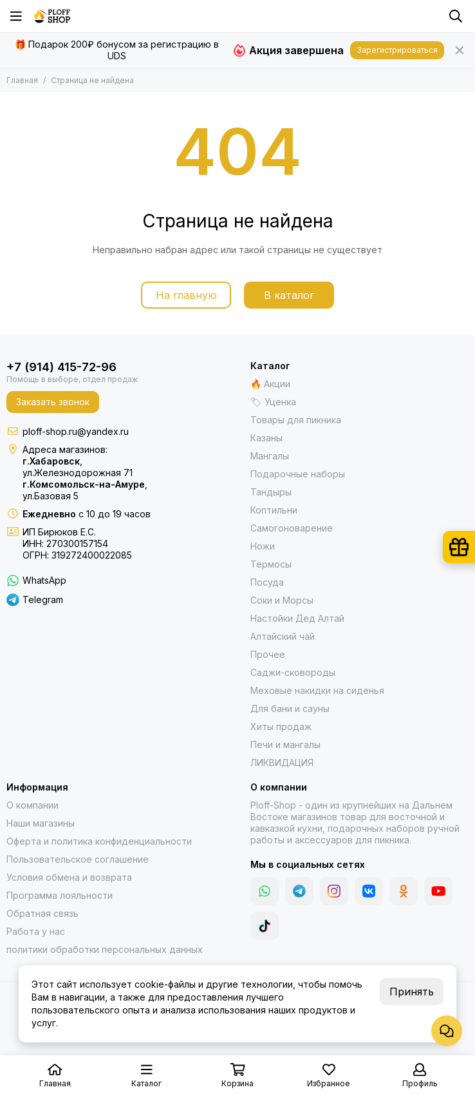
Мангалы (269, 455)
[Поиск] (456, 16)
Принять (411, 991)
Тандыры (271, 491)
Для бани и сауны (290, 708)
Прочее (267, 654)
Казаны (266, 437)
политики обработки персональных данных (104, 949)
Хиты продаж (281, 726)
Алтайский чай (282, 636)
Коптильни (273, 509)
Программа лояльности (59, 895)
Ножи (262, 546)
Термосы (271, 564)
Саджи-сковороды (292, 672)
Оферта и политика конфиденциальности (99, 841)
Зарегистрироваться (397, 50)
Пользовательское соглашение (77, 859)
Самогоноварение (291, 528)
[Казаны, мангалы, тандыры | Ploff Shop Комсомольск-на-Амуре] (52, 16)
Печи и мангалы (285, 744)
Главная (22, 80)
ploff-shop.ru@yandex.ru (76, 431)
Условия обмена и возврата (69, 877)
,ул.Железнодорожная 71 (78, 467)
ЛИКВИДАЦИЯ (281, 762)
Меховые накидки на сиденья (317, 690)
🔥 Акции (270, 383)
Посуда (267, 582)
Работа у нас (35, 931)
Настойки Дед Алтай (297, 618)
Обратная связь (42, 913)
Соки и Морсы (281, 600)
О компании (32, 805)
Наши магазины (40, 823)
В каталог (289, 295)
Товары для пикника (295, 419)
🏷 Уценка (273, 401)
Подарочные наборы (297, 473)
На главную (186, 295)
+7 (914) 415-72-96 (61, 367)
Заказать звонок (52, 401)
